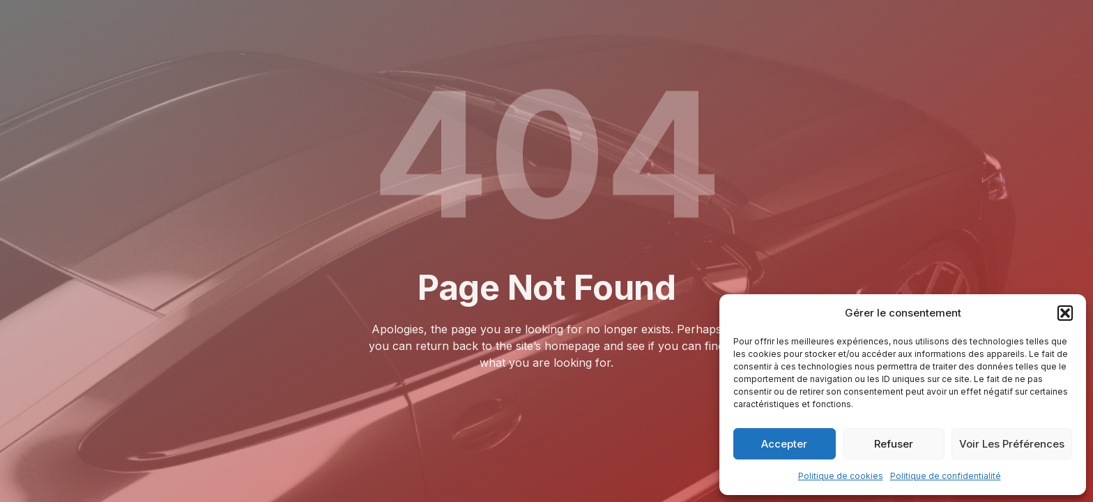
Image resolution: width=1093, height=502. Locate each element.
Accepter (784, 443)
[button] (1065, 313)
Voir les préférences (1011, 443)
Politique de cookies (840, 476)
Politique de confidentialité (945, 476)
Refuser (893, 443)
